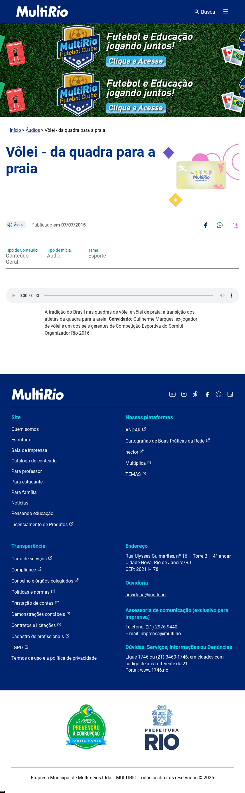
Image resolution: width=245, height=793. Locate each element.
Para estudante (27, 482)
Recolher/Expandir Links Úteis (2, 792)
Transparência (28, 546)
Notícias (19, 503)
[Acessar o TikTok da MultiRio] (195, 395)
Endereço (136, 546)
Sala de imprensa (29, 450)
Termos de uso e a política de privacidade (54, 658)
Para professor (26, 471)
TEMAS (136, 474)
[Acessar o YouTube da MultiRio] (172, 395)
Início (15, 130)
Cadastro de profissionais (40, 636)
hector (134, 452)
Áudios (33, 130)
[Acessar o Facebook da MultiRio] (207, 395)
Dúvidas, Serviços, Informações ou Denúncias (178, 647)
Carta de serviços (31, 558)
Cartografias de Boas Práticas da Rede (167, 441)
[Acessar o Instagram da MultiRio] (184, 395)
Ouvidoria (136, 583)
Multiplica (138, 463)
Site (16, 417)
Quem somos (25, 429)
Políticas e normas (33, 592)
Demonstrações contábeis (41, 614)
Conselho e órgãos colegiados (45, 581)
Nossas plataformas (149, 417)
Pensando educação (32, 513)
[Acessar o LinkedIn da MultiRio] (230, 395)
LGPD (20, 647)
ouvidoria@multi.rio (145, 594)
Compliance (26, 569)
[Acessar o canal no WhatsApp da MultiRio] (218, 395)
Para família (24, 492)
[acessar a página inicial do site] (42, 11)
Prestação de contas (35, 603)
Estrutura (20, 440)
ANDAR (135, 429)
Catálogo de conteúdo (34, 461)
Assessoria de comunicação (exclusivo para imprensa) (176, 613)
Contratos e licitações (36, 625)
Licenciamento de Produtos (42, 524)
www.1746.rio (154, 670)
